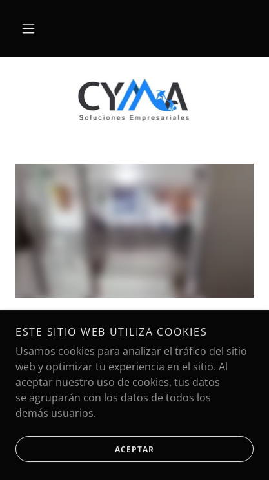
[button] (28, 28)
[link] (134, 99)
